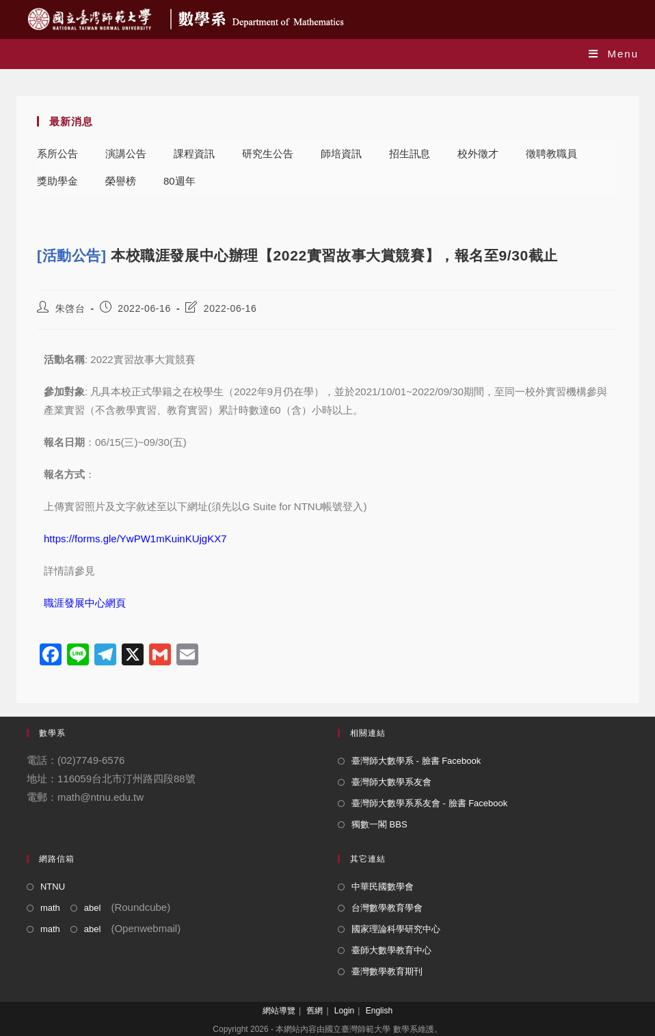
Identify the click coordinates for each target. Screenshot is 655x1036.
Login (344, 1010)
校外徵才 (477, 153)
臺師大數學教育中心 (391, 950)
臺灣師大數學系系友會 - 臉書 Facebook (429, 803)
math (50, 908)
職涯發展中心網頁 (85, 603)
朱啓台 (70, 308)
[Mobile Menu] (614, 53)
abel (92, 908)
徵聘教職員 (551, 153)
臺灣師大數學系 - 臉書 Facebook (416, 761)
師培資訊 (341, 153)
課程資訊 (194, 153)
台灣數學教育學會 (387, 908)
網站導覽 (279, 1010)
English (379, 1010)
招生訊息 (409, 153)
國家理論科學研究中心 (395, 929)
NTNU (52, 886)
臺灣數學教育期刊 (387, 971)
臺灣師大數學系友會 (391, 782)
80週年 (179, 181)
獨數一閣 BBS (379, 824)
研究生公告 (267, 153)
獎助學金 (57, 181)
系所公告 (57, 153)
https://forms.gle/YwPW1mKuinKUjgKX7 (135, 538)
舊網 (314, 1010)
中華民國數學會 (382, 886)
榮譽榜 (120, 181)
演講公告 (125, 153)
